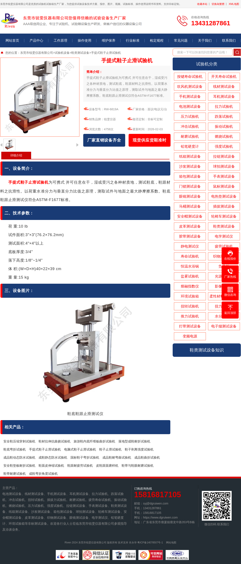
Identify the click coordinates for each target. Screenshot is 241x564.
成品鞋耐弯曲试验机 (116, 457)
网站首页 (12, 40)
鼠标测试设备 (224, 186)
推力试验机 (190, 316)
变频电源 (190, 336)
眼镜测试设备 (190, 196)
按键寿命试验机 (189, 77)
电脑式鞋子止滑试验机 (80, 449)
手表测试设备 (224, 176)
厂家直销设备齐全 (104, 140)
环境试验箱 (190, 296)
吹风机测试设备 (189, 87)
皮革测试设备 (190, 226)
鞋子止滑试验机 (110, 449)
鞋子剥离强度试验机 (139, 449)
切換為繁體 (218, 4)
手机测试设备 (190, 97)
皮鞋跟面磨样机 (107, 465)
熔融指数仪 (190, 286)
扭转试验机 (190, 306)
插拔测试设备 (224, 206)
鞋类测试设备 (80, 52)
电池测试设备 (190, 107)
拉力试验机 (224, 107)
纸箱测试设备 (190, 156)
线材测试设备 (224, 87)
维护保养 (108, 40)
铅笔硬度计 (190, 147)
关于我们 (205, 40)
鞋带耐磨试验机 (14, 473)
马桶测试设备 (190, 206)
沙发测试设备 (190, 166)
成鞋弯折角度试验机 (43, 473)
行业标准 (132, 40)
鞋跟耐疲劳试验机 (80, 465)
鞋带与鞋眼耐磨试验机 (137, 465)
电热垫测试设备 (224, 196)
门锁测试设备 (190, 186)
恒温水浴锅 (190, 266)
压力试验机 (190, 117)
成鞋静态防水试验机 (53, 457)
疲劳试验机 (224, 246)
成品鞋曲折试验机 (147, 457)
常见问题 (181, 40)
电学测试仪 (224, 236)
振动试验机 (224, 127)
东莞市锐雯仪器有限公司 (36, 52)
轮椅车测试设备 (224, 216)
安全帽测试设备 (189, 216)
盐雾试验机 (190, 276)
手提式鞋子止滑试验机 (45, 449)
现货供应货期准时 (149, 140)
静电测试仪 (190, 246)
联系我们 (229, 40)
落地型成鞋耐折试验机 (134, 441)
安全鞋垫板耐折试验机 (19, 465)
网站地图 (171, 542)
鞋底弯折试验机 (14, 449)
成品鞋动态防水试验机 (19, 457)
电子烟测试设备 (224, 326)
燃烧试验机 (224, 137)
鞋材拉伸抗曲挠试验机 (54, 441)
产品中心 (36, 40)
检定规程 (157, 40)
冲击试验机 (190, 127)
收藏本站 (202, 4)
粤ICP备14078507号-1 (150, 542)
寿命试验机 (190, 256)
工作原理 (60, 40)
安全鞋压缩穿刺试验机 (19, 441)
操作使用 (84, 40)
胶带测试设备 (190, 236)
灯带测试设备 (190, 326)
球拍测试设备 (224, 166)
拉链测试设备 (224, 156)
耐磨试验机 (190, 137)
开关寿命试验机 (224, 77)
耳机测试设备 (224, 97)
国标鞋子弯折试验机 (84, 457)
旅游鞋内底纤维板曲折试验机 (94, 441)
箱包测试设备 (190, 176)
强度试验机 (224, 147)
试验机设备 (62, 52)
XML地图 (234, 4)
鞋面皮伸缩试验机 (51, 465)
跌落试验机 (224, 117)
